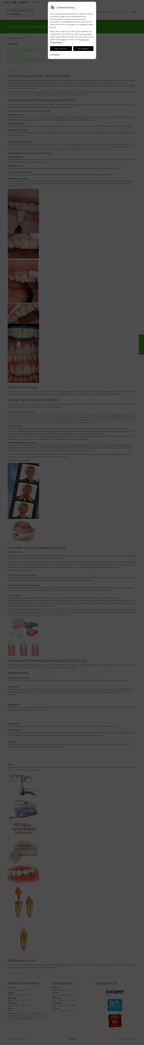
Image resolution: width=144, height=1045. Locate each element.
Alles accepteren (61, 48)
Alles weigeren (83, 48)
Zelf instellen (55, 54)
